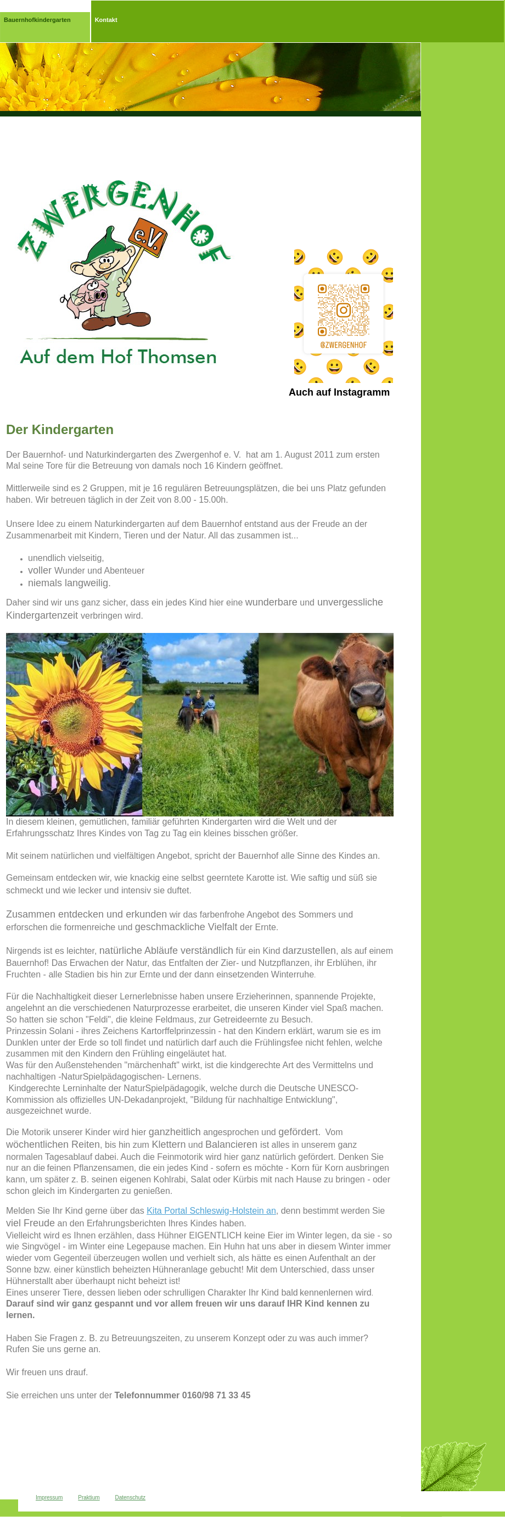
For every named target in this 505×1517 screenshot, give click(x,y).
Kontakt (106, 19)
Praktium (88, 1497)
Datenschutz (130, 1497)
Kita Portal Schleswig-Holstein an (211, 1210)
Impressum (49, 1497)
